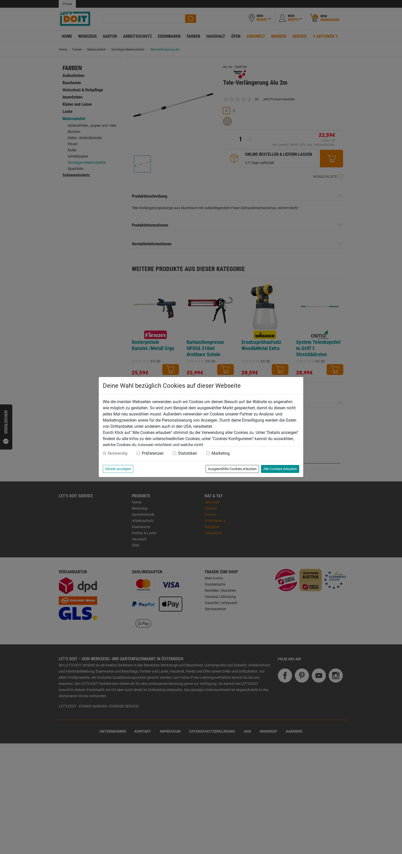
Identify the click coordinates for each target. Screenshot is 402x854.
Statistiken (187, 453)
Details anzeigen (118, 469)
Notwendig (117, 453)
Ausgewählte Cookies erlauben (232, 469)
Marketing (221, 453)
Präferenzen (153, 453)
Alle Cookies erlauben (280, 469)
